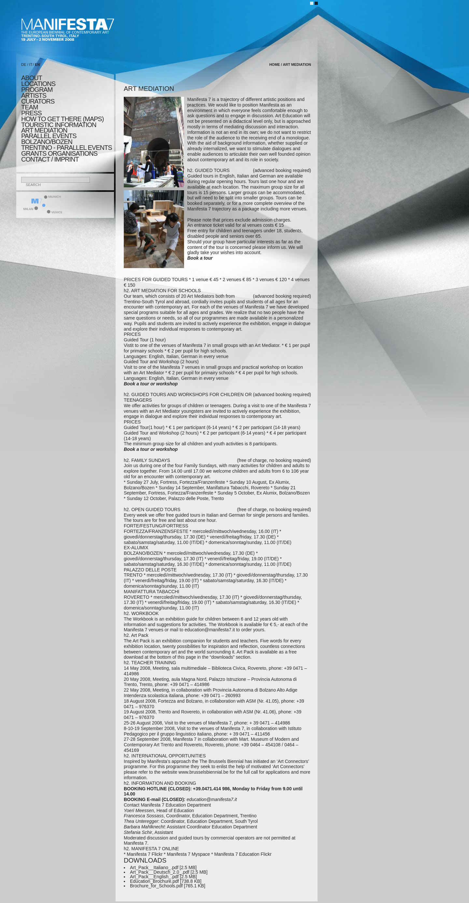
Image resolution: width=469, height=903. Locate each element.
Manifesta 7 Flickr (145, 854)
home (274, 64)
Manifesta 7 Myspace (188, 854)
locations (38, 84)
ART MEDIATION (44, 130)
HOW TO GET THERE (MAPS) (62, 119)
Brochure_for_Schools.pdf (156, 885)
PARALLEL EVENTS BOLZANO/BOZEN (49, 139)
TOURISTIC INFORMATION (58, 125)
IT (31, 64)
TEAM (29, 107)
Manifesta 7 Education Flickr (243, 854)
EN (37, 64)
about (31, 78)
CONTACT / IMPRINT (50, 159)
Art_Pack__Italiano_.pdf (154, 867)
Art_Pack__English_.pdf (154, 876)
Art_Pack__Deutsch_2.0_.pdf (159, 872)
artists (33, 95)
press (31, 113)
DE (23, 64)
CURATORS (37, 101)
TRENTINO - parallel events (66, 147)
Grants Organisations (59, 153)
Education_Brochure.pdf (154, 881)
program (36, 90)
